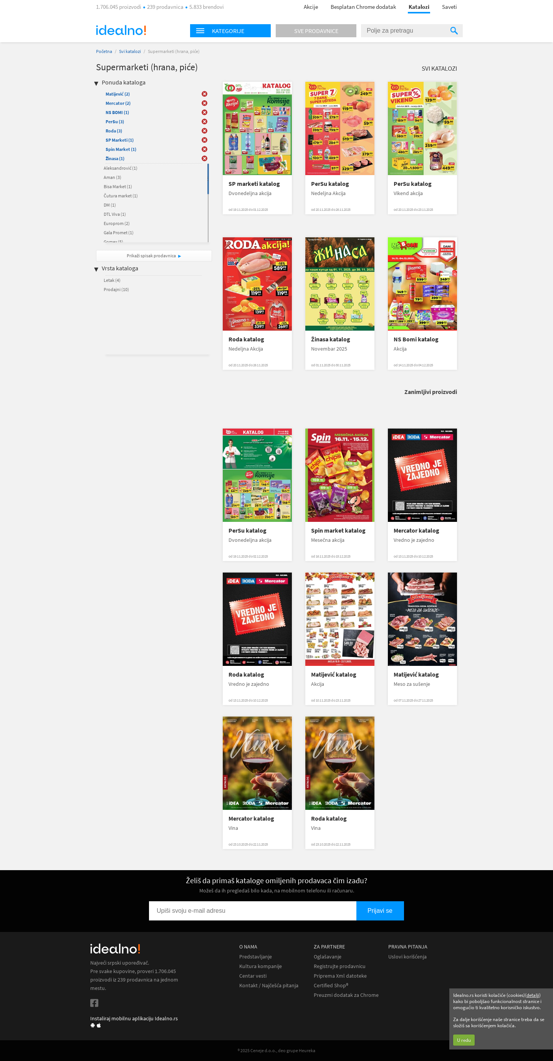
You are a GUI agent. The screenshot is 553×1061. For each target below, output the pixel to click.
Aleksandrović (120, 168)
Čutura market (121, 196)
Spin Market (121, 149)
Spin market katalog (338, 530)
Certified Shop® (331, 985)
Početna (104, 51)
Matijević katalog (333, 674)
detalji (533, 995)
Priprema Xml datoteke (340, 976)
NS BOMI (117, 112)
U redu (464, 1040)
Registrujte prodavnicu (340, 966)
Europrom (117, 223)
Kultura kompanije (260, 966)
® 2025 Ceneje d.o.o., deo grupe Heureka (276, 1050)
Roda (114, 131)
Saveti (449, 6)
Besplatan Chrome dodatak (363, 6)
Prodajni (116, 289)
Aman (112, 177)
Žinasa (115, 158)
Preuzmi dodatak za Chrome (346, 995)
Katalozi (419, 6)
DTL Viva (115, 214)
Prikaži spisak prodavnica (151, 255)
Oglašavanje (327, 956)
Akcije (311, 6)
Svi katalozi (130, 51)
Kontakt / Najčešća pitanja (268, 985)
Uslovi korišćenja (407, 956)
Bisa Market (118, 186)
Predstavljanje (255, 956)
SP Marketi (120, 140)
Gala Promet (119, 232)
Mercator (118, 103)
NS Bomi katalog (416, 339)
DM (110, 205)
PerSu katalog (330, 183)
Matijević (118, 94)
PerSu (115, 121)
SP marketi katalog (254, 183)
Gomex (113, 242)
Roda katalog (246, 339)
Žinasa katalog (330, 339)
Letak (112, 280)
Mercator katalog (416, 530)
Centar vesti (253, 976)
